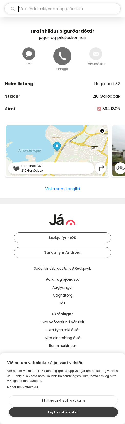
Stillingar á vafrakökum (63, 400)
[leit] (62, 8)
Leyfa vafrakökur (63, 412)
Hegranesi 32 (107, 84)
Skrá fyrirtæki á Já (62, 329)
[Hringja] (62, 56)
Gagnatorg (62, 295)
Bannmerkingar (62, 345)
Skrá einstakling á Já (63, 337)
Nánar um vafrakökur (22, 387)
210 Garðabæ (106, 96)
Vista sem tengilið (62, 189)
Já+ (62, 303)
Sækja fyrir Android (62, 252)
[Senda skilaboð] (28, 53)
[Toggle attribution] (102, 131)
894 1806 (111, 109)
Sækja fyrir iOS (62, 237)
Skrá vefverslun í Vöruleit (62, 322)
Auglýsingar (62, 287)
